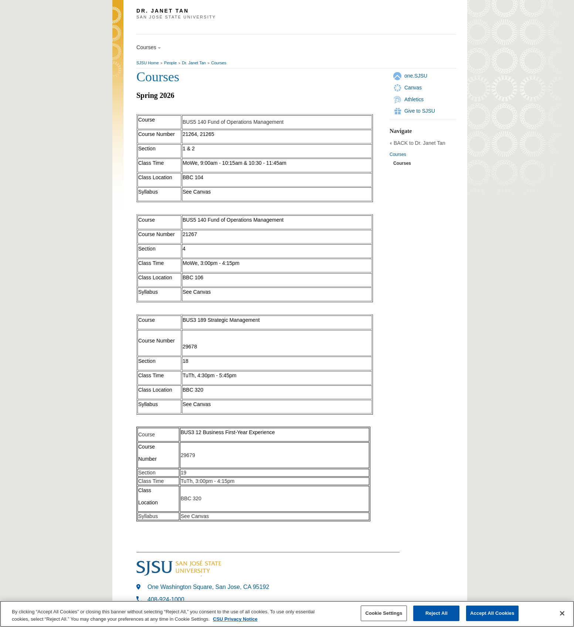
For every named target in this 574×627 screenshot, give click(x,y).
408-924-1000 (165, 599)
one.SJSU (415, 76)
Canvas (413, 88)
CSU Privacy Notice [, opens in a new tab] (235, 619)
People (170, 63)
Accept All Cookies (492, 613)
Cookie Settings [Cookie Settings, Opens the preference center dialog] (383, 613)
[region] (287, 614)
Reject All (436, 613)
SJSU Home (147, 63)
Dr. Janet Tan (194, 63)
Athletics (414, 99)
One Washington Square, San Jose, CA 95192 (208, 587)
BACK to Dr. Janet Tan (419, 143)
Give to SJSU (419, 111)
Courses (218, 63)
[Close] (562, 613)
